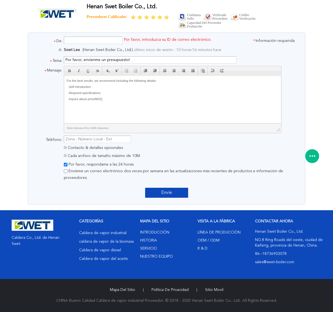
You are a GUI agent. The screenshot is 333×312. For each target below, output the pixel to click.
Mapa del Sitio (122, 290)
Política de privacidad (170, 290)
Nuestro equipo (156, 256)
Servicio (148, 248)
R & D (203, 248)
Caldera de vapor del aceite (103, 259)
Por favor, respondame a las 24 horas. (99, 164)
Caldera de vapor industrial (103, 233)
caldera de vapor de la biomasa (106, 241)
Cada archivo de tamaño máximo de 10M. (102, 156)
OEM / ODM (209, 240)
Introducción (154, 232)
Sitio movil (214, 290)
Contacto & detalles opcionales (93, 148)
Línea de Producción (219, 232)
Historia (148, 240)
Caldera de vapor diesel (100, 250)
